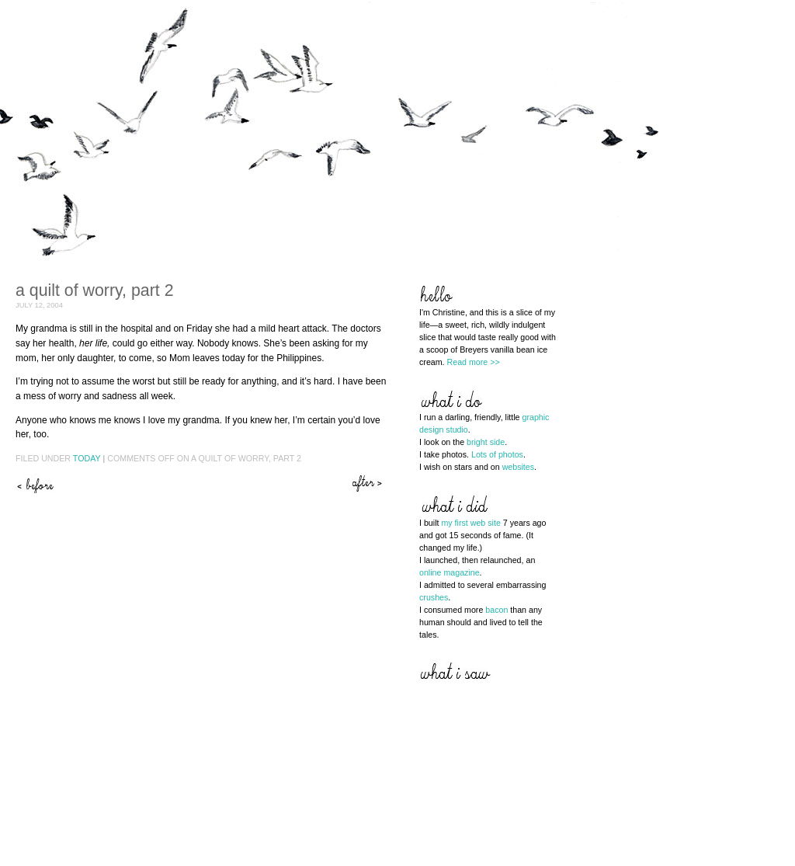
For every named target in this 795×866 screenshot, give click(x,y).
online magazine (449, 572)
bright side (486, 442)
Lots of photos (497, 454)
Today (87, 458)
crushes (433, 597)
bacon (496, 609)
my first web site (470, 522)
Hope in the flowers (368, 483)
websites (518, 466)
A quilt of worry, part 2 (95, 290)
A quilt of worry (35, 483)
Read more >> (473, 362)
